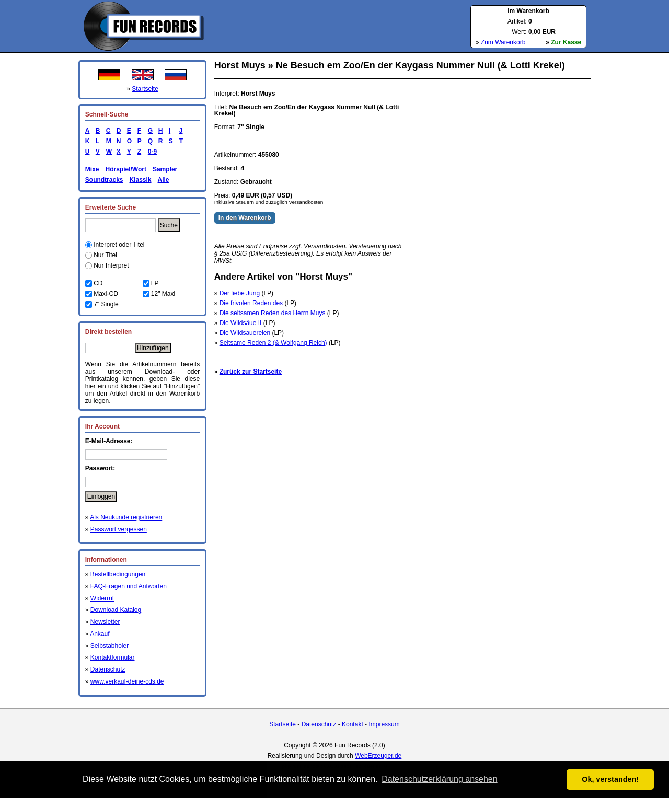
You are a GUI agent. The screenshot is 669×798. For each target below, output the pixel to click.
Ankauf (99, 634)
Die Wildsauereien (245, 333)
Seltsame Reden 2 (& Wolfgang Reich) (273, 342)
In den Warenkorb (244, 218)
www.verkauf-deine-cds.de (127, 681)
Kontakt (352, 724)
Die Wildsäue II (241, 323)
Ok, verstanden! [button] (610, 779)
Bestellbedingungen (117, 574)
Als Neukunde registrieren (126, 517)
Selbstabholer (109, 646)
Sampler (165, 169)
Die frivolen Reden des (251, 303)
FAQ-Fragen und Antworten (128, 586)
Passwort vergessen (118, 529)
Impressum (383, 724)
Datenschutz (107, 669)
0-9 (150, 151)
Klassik (140, 179)
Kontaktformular (112, 657)
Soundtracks (104, 179)
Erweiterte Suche (110, 207)
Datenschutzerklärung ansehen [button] (439, 778)
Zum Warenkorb (503, 42)
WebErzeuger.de (378, 755)
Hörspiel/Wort (125, 169)
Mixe (92, 169)
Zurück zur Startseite (251, 371)
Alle (163, 179)
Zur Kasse (566, 42)
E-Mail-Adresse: (109, 441)
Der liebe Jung (240, 293)
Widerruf (102, 598)
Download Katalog (115, 610)
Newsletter (105, 622)
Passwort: (100, 468)
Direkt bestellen (108, 332)
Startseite (145, 88)
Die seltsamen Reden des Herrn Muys (273, 313)
